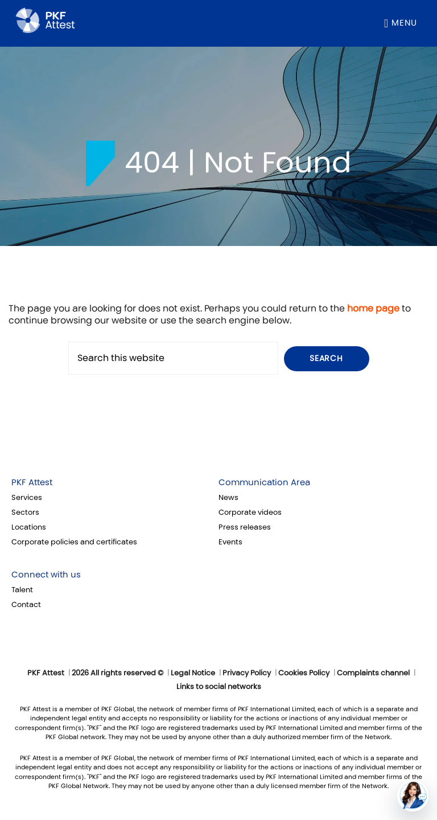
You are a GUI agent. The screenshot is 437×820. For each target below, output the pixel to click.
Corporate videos (250, 512)
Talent (22, 589)
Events (230, 542)
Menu (404, 23)
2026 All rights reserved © (117, 673)
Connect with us (46, 574)
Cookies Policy (303, 673)
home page (373, 308)
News (228, 497)
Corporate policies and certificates (74, 542)
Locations (28, 527)
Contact (26, 604)
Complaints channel (373, 673)
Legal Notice (193, 673)
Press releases (244, 527)
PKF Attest (31, 482)
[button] (412, 795)
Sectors (25, 512)
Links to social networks (218, 686)
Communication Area (264, 482)
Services (26, 497)
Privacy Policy (246, 673)
